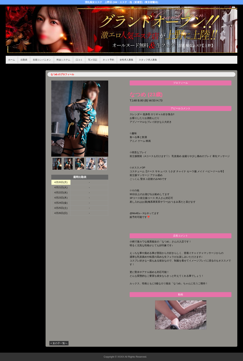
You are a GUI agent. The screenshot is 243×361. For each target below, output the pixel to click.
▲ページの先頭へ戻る (223, 349)
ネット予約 (108, 59)
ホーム (11, 59)
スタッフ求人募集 (148, 59)
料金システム (63, 59)
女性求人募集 (126, 59)
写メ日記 (92, 59)
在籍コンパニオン (42, 59)
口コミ (79, 59)
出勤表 (24, 59)
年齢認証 (12, 65)
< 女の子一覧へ (58, 343)
